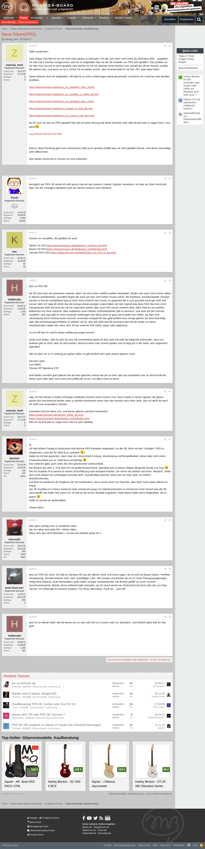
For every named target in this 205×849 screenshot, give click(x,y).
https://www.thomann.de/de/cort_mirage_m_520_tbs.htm (61, 108)
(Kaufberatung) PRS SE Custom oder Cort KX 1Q (43, 704)
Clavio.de (101, 830)
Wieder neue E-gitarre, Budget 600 (35, 693)
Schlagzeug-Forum (37, 826)
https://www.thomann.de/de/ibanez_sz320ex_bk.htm (76, 245)
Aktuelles (56, 17)
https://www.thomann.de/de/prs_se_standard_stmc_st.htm (61, 87)
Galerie (72, 17)
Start (195, 845)
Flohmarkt (87, 17)
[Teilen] (165, 46)
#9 (170, 617)
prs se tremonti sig (23, 683)
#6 (170, 439)
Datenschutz (144, 845)
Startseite (8, 17)
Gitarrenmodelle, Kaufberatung (46, 687)
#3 (170, 232)
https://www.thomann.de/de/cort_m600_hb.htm (56, 414)
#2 (170, 178)
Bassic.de (87, 827)
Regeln (182, 62)
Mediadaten (179, 845)
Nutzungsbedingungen (125, 845)
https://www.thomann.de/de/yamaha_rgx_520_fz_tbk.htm (83, 252)
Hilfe (155, 845)
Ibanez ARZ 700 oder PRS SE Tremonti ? (38, 714)
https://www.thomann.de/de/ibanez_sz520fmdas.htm (76, 249)
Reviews (104, 17)
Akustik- (32, 818)
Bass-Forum (34, 822)
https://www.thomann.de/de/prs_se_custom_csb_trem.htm (61, 115)
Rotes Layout (10, 845)
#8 (170, 569)
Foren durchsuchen (27, 22)
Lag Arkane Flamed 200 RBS (45, 133)
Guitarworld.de (89, 833)
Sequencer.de (89, 830)
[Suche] (199, 19)
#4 (170, 280)
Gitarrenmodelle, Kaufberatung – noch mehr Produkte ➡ (140, 793)
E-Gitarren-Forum (49, 818)
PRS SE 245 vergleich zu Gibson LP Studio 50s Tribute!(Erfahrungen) (56, 725)
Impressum (165, 845)
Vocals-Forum (35, 834)
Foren (23, 17)
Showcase (38, 17)
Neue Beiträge (9, 22)
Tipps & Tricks (186, 55)
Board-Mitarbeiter (188, 67)
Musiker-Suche (123, 17)
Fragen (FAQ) (186, 58)
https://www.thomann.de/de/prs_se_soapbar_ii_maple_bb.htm (64, 94)
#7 (170, 520)
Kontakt (107, 845)
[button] (16, 18)
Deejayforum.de (101, 827)
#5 (170, 391)
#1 (170, 46)
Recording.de (104, 833)
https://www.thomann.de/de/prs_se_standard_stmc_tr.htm (61, 101)
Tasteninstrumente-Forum (41, 830)
